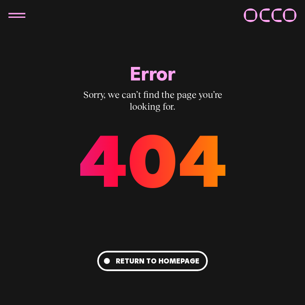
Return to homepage (157, 261)
